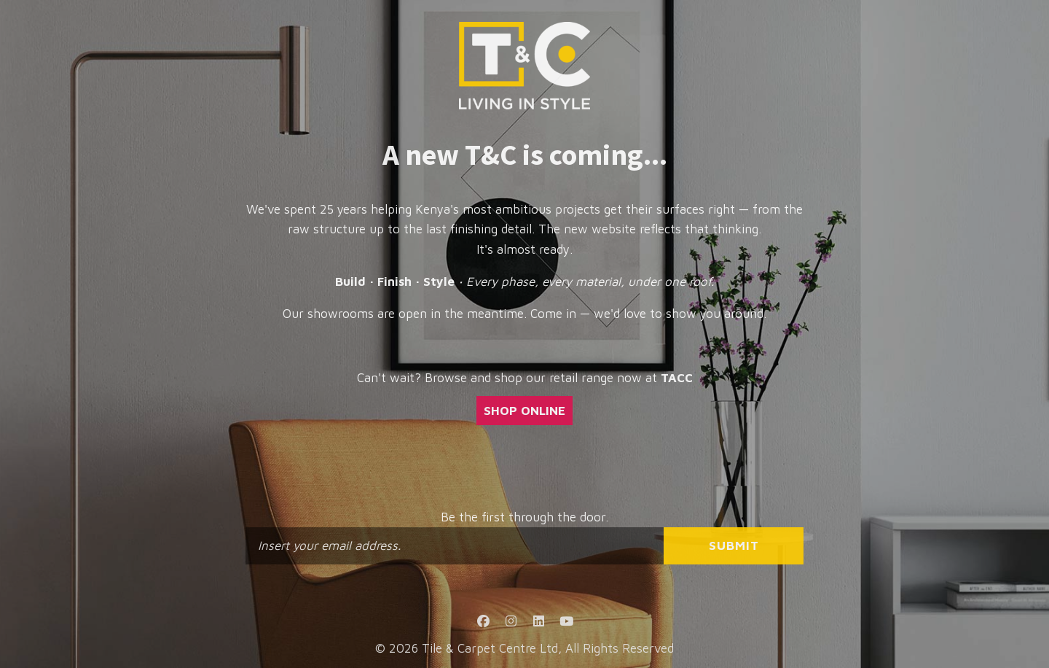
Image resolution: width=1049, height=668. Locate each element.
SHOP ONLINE (524, 410)
